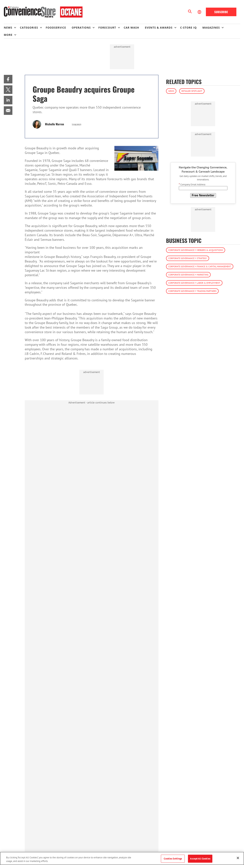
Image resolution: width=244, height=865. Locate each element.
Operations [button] (81, 27)
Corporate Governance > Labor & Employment (194, 282)
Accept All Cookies (200, 858)
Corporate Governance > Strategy (187, 258)
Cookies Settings (173, 858)
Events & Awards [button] (159, 27)
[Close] (238, 858)
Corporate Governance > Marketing (188, 274)
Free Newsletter (203, 195)
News (171, 91)
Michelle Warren (54, 124)
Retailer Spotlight (191, 91)
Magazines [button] (211, 27)
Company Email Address (192, 184)
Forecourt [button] (107, 27)
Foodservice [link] (56, 27)
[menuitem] (12, 27)
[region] (122, 858)
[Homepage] (43, 12)
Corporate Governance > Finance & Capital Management (199, 266)
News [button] (8, 27)
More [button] (8, 35)
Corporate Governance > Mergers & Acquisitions (195, 250)
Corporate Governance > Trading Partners (192, 291)
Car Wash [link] (131, 27)
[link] (8, 79)
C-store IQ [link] (188, 27)
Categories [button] (29, 27)
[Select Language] (199, 12)
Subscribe (221, 12)
